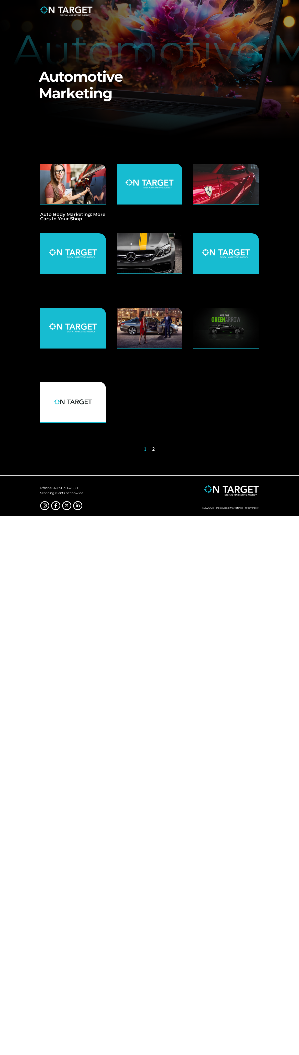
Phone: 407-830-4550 (59, 488)
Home (130, 11)
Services (165, 11)
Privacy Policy (251, 507)
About (147, 11)
